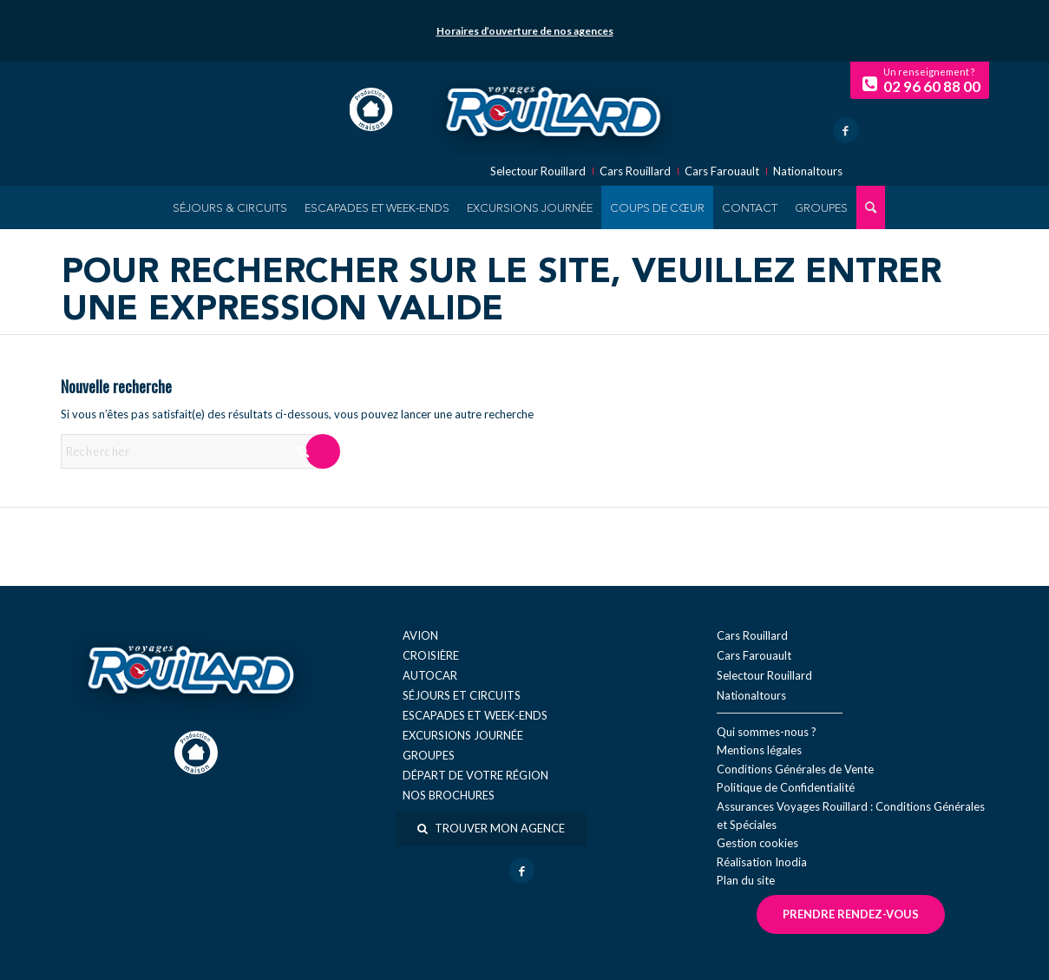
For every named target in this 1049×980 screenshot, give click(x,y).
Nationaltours (807, 171)
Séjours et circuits (462, 695)
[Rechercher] (191, 451)
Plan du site (746, 880)
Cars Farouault (722, 171)
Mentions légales (759, 750)
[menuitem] (230, 207)
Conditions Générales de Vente (795, 769)
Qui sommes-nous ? (766, 732)
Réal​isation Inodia (762, 862)
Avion (420, 635)
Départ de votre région (475, 775)
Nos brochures (449, 795)
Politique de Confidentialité (786, 787)
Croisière (431, 655)
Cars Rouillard (635, 171)
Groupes (429, 755)
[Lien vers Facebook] (846, 130)
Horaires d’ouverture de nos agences (524, 30)
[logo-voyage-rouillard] (552, 109)
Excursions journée (463, 735)
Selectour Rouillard (538, 171)
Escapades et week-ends (475, 715)
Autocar (430, 675)
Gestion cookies (757, 843)
